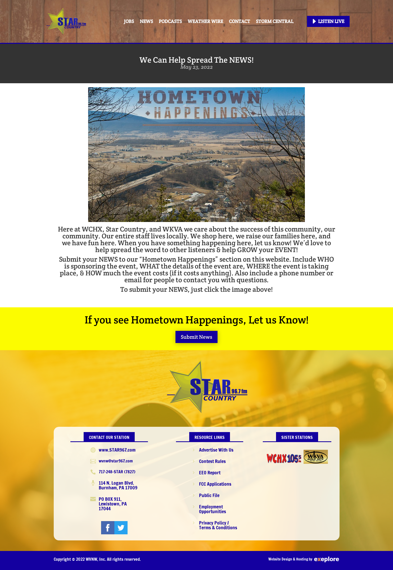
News (146, 21)
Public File (209, 495)
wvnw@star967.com (116, 461)
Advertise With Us (216, 449)
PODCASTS (170, 21)
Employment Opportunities (212, 509)
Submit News (196, 336)
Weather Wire (205, 21)
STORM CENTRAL (274, 21)
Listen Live (331, 21)
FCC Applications (215, 483)
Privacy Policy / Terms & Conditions (218, 525)
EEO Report (209, 472)
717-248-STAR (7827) (117, 472)
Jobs (129, 21)
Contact (239, 21)
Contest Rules (212, 461)
